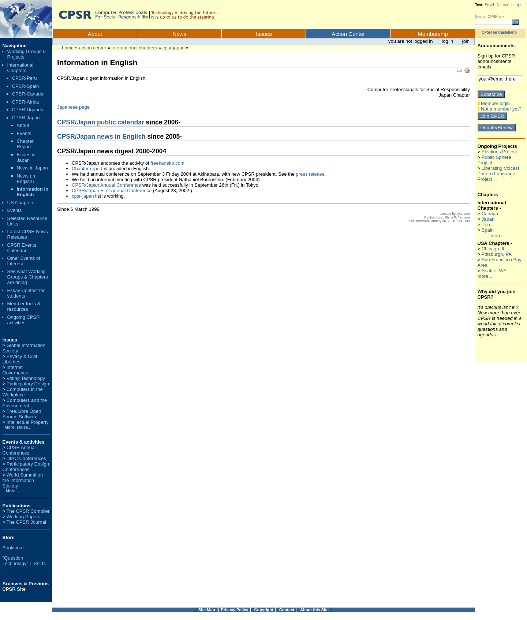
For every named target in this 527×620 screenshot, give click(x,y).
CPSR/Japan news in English (101, 136)
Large (516, 5)
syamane (463, 214)
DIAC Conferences (26, 458)
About (95, 34)
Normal (503, 5)
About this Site (314, 610)
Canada (490, 213)
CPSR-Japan (173, 48)
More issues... (17, 427)
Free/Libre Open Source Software (22, 413)
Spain (488, 230)
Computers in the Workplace (23, 391)
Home (68, 48)
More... (12, 491)
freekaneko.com (167, 163)
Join (466, 41)
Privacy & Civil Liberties (20, 359)
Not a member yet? (500, 109)
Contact (286, 610)
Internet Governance (16, 370)
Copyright (263, 610)
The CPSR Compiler (27, 511)
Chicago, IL (494, 248)
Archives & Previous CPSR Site (26, 586)
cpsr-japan (83, 196)
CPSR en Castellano (499, 32)
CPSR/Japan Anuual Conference (106, 185)
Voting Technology (26, 378)
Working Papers (23, 516)
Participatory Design (28, 383)
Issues (264, 34)
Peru (487, 224)
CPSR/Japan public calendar (100, 122)
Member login (494, 103)
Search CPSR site (490, 17)
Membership (433, 34)
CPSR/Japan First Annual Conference (112, 190)
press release (310, 174)
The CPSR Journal (26, 522)
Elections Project (499, 151)
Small (489, 5)
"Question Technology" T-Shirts (24, 560)
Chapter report (87, 168)
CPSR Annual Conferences (19, 450)
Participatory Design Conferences (26, 466)
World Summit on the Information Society (23, 480)
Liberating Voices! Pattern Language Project (498, 173)
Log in (448, 41)
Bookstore (13, 547)
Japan (488, 219)
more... (498, 235)
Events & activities (24, 442)
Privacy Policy (234, 610)
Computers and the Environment (25, 402)
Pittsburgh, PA (497, 254)
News (179, 34)
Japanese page (73, 107)
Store (9, 537)
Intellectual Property (28, 422)
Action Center (348, 34)
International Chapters (134, 48)
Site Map (206, 610)
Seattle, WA (494, 270)
